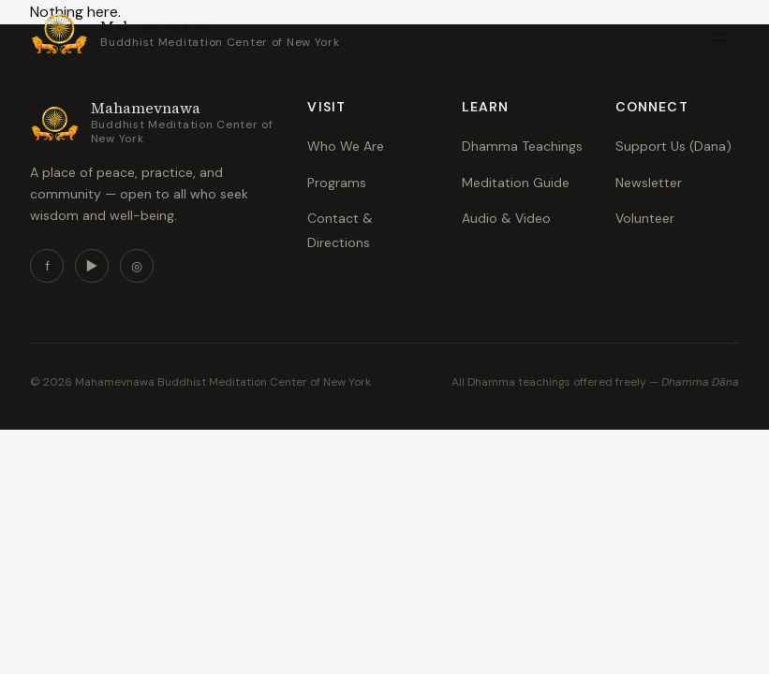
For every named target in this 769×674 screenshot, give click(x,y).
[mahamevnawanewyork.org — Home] (185, 33)
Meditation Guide (515, 182)
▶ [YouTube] (92, 265)
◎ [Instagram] (136, 265)
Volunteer (644, 218)
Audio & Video (506, 218)
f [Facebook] (47, 265)
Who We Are (345, 146)
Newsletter (648, 182)
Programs (336, 182)
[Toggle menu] (721, 34)
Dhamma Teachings (522, 146)
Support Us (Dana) (673, 146)
